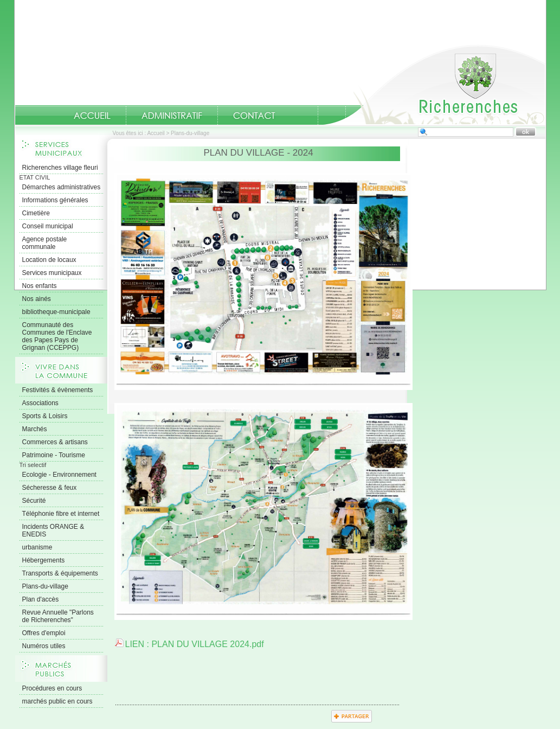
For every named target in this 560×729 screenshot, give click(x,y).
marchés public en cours (57, 701)
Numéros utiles (44, 646)
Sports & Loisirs (45, 416)
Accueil (434, 84)
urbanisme (37, 547)
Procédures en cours (52, 688)
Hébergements (43, 560)
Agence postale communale (44, 243)
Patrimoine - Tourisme (53, 455)
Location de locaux (49, 260)
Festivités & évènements (57, 390)
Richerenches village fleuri (60, 167)
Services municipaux (52, 273)
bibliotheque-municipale (56, 312)
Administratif (171, 115)
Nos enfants (39, 286)
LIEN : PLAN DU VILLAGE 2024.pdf (194, 644)
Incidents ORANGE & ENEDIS (53, 530)
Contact (254, 115)
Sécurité (34, 500)
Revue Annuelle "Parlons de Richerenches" (58, 616)
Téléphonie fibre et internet (61, 513)
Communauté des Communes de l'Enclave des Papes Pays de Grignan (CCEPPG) (57, 336)
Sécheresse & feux (49, 487)
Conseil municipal (47, 226)
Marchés (34, 429)
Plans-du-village (45, 586)
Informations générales (55, 200)
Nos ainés (36, 299)
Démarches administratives (61, 187)
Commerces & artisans (55, 442)
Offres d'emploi (44, 633)
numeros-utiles (304, 115)
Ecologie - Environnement (59, 474)
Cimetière (36, 213)
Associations (40, 403)
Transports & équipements (60, 573)
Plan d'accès (40, 599)
